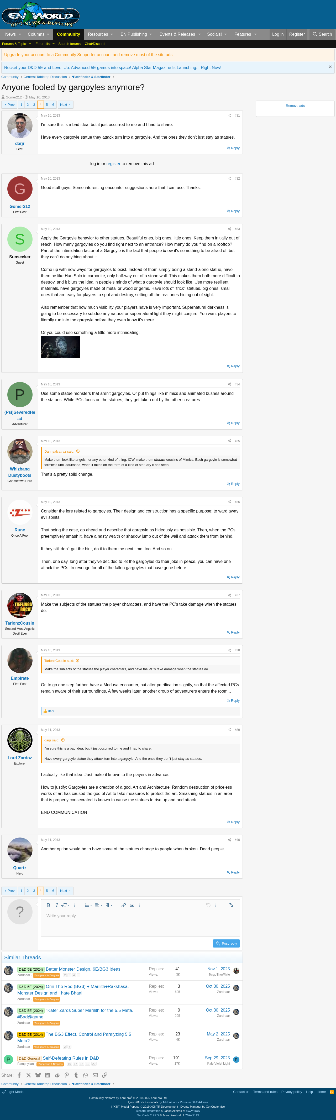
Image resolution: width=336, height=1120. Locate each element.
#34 (237, 384)
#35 (237, 441)
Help (309, 1092)
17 (75, 1063)
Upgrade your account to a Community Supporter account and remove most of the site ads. (89, 55)
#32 (237, 178)
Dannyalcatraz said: (59, 451)
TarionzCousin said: (59, 661)
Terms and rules (265, 1092)
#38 (237, 650)
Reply (235, 148)
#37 (237, 595)
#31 (237, 115)
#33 (237, 229)
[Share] (229, 115)
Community (68, 34)
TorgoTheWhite (219, 974)
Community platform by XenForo (128, 1098)
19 (87, 1063)
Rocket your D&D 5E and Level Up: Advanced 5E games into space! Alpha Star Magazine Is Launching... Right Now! (112, 67)
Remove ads (295, 106)
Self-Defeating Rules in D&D (71, 1058)
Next (63, 105)
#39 (237, 730)
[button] (20, 34)
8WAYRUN (193, 1110)
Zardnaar (23, 975)
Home (321, 1092)
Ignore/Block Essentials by (168, 1102)
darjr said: (51, 740)
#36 (237, 502)
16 (69, 1063)
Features (242, 34)
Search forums (69, 44)
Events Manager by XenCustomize (202, 1106)
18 (81, 1063)
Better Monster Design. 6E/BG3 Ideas (83, 969)
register (114, 163)
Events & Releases (177, 34)
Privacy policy (291, 1092)
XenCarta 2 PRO (148, 1115)
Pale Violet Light (218, 1063)
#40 (237, 840)
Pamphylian (25, 1064)
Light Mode (13, 1092)
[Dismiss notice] (329, 67)
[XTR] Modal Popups (145, 1106)
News (10, 34)
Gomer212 (14, 97)
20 (94, 1063)
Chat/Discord (94, 44)
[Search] (322, 34)
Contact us (241, 1092)
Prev (11, 105)
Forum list (42, 44)
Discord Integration (148, 1110)
